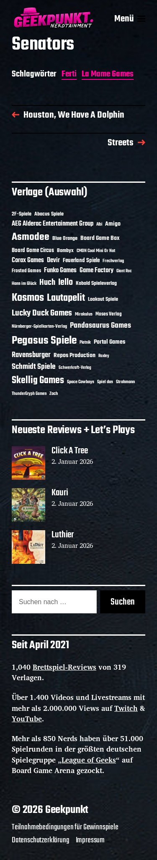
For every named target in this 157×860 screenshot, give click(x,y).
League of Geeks (89, 759)
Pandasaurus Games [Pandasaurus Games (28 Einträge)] (100, 326)
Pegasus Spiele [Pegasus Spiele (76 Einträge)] (44, 341)
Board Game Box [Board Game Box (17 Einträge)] (100, 238)
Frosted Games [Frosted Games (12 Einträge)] (26, 271)
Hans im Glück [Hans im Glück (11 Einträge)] (24, 283)
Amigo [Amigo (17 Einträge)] (113, 224)
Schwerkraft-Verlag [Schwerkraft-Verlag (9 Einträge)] (75, 368)
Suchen (123, 602)
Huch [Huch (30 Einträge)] (47, 282)
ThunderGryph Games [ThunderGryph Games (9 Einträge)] (29, 394)
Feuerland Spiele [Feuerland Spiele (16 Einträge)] (81, 260)
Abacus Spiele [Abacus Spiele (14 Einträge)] (49, 214)
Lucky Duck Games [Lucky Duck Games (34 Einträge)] (42, 313)
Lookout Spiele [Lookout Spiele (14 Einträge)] (103, 299)
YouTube (27, 718)
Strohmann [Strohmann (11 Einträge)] (125, 382)
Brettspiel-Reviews (64, 667)
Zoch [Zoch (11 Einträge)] (53, 393)
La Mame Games (108, 75)
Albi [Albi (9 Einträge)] (99, 224)
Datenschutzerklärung (40, 840)
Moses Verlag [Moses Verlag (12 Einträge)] (108, 314)
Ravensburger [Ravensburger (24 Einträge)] (31, 355)
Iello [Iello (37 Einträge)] (65, 282)
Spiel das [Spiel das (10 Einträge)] (105, 382)
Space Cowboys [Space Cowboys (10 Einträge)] (80, 382)
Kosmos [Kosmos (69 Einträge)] (28, 298)
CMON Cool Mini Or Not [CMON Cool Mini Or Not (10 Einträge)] (96, 250)
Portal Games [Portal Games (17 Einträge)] (109, 342)
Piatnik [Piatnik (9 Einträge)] (85, 342)
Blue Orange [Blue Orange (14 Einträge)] (64, 238)
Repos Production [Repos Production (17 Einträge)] (74, 355)
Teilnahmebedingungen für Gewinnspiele (65, 827)
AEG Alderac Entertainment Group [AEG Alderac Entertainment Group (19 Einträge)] (52, 224)
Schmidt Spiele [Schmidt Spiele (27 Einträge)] (34, 367)
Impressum (90, 840)
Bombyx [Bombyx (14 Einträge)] (65, 250)
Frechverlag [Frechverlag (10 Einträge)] (113, 261)
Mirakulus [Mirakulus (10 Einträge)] (84, 314)
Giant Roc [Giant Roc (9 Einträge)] (124, 271)
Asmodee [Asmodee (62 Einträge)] (30, 237)
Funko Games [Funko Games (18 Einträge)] (60, 271)
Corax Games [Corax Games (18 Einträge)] (28, 260)
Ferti (69, 75)
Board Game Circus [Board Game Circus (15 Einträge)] (33, 250)
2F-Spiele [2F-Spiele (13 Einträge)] (21, 214)
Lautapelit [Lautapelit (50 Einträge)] (66, 298)
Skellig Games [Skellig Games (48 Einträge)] (38, 380)
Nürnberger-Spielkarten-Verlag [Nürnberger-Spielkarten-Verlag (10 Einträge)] (39, 326)
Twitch (126, 708)
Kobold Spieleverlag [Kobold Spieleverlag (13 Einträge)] (96, 283)
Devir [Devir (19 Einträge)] (53, 260)
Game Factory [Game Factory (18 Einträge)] (96, 271)
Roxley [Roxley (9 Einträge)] (103, 356)
